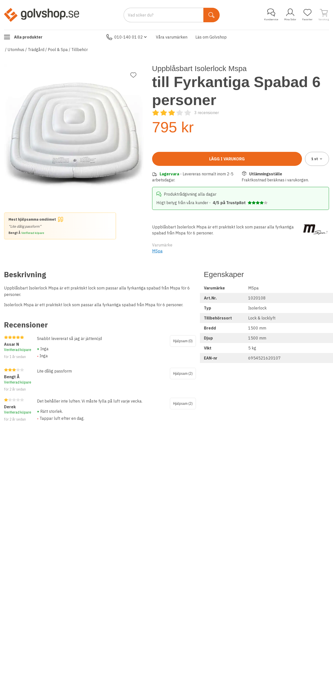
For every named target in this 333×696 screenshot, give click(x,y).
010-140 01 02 (127, 37)
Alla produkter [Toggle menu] (23, 37)
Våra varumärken (171, 37)
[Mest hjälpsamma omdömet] (60, 225)
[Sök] (211, 15)
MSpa (157, 250)
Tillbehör (79, 49)
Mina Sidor (290, 15)
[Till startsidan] (41, 15)
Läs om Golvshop (211, 37)
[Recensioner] (185, 112)
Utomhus (16, 49)
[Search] (163, 15)
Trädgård (36, 49)
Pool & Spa (58, 49)
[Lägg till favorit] (133, 75)
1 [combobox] (317, 158)
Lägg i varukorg (227, 158)
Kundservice (271, 15)
